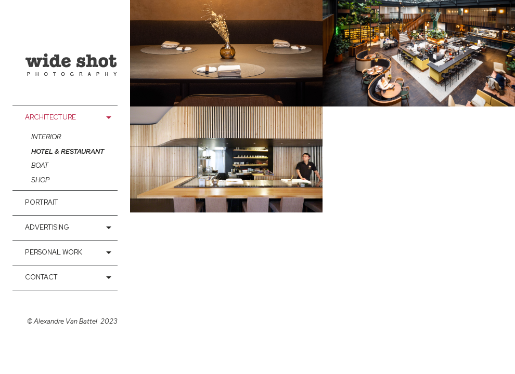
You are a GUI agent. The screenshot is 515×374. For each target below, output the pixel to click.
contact (41, 277)
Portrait (41, 202)
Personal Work (53, 252)
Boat (39, 166)
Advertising (47, 227)
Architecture (50, 117)
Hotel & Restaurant (67, 152)
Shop (40, 180)
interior (46, 137)
